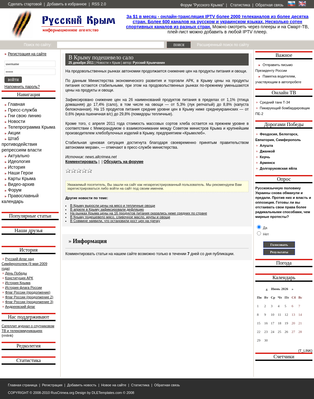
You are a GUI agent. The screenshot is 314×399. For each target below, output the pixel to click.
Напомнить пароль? (22, 87)
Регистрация (52, 385)
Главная (16, 104)
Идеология (19, 161)
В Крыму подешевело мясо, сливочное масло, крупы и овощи (120, 217)
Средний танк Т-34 (275, 102)
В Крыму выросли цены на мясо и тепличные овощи (112, 205)
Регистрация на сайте (27, 54)
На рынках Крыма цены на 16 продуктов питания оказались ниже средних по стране (138, 213)
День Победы (16, 273)
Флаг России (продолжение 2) (29, 297)
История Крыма (17, 283)
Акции (14, 132)
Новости (16, 121)
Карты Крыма (22, 178)
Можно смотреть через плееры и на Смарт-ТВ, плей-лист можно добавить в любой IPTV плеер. (217, 24)
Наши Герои (20, 172)
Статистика (239, 5)
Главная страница (22, 385)
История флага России (23, 287)
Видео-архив (21, 184)
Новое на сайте (113, 385)
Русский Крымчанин (149, 62)
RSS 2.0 (99, 4)
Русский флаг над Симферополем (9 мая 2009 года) (24, 263)
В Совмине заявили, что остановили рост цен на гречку (115, 221)
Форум (15, 190)
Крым (116, 62)
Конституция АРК (19, 278)
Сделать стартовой (25, 4)
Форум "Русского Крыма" (201, 5)
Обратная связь (269, 5)
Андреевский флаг (20, 306)
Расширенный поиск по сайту (223, 45)
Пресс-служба (22, 109)
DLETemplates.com (107, 393)
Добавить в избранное (67, 4)
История (16, 167)
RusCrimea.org (62, 393)
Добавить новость (81, 385)
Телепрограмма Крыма (31, 127)
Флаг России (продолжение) (27, 292)
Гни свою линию (24, 115)
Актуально (18, 155)
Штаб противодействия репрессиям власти (22, 144)
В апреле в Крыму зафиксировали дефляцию (107, 209)
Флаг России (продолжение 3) (29, 302)
